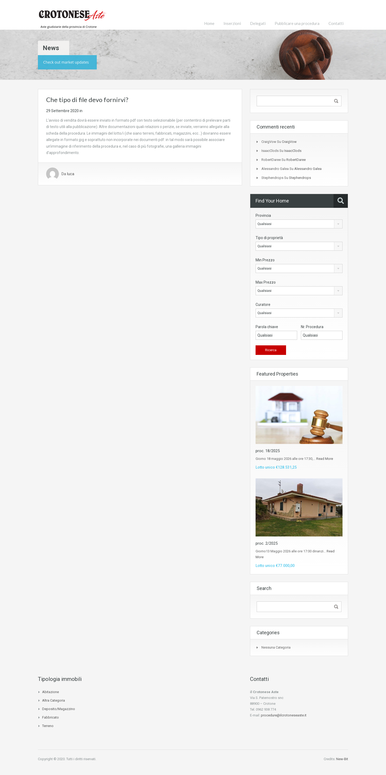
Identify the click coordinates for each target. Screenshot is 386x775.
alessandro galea (308, 169)
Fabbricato (50, 717)
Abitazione (50, 692)
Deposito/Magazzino (58, 709)
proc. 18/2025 (268, 450)
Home (209, 23)
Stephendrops (300, 178)
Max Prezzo (266, 282)
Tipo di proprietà (269, 238)
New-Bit (342, 759)
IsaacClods (292, 151)
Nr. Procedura (312, 327)
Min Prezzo (265, 260)
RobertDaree (296, 160)
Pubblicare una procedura (297, 23)
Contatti (336, 23)
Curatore (263, 304)
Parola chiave (267, 327)
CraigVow (289, 142)
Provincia (263, 215)
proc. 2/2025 (267, 543)
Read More (324, 459)
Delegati (258, 23)
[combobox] (299, 223)
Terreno (48, 726)
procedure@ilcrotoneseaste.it (283, 715)
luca (70, 173)
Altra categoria (53, 700)
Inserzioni (232, 23)
